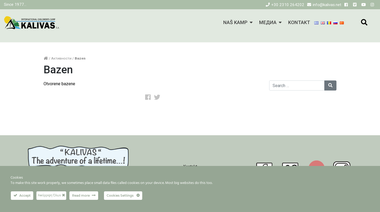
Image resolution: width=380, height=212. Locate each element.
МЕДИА (268, 22)
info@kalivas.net (327, 4)
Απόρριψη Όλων (51, 195)
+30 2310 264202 (287, 4)
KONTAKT (299, 22)
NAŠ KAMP (235, 22)
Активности (61, 58)
